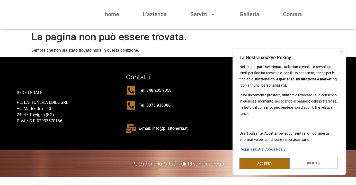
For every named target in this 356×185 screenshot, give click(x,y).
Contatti (293, 14)
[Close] (342, 53)
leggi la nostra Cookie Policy (263, 151)
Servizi (203, 14)
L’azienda (155, 14)
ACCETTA (314, 164)
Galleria (249, 14)
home (112, 14)
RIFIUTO (263, 164)
